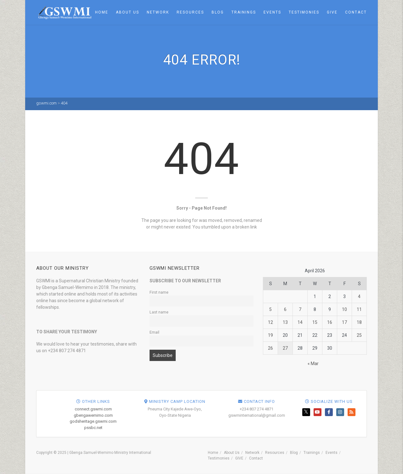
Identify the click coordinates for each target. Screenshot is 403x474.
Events (272, 12)
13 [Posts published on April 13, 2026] (285, 322)
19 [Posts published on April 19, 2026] (270, 335)
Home (101, 12)
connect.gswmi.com (212, 409)
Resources (190, 12)
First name (159, 292)
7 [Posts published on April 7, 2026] (300, 309)
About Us (127, 12)
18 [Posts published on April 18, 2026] (359, 322)
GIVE (332, 12)
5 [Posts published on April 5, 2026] (270, 309)
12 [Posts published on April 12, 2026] (270, 322)
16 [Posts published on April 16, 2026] (329, 322)
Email (154, 332)
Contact (356, 12)
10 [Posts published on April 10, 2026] (344, 309)
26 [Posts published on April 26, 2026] (270, 348)
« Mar (313, 363)
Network (158, 12)
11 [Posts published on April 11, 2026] (359, 309)
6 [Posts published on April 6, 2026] (285, 309)
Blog (218, 12)
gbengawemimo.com (212, 415)
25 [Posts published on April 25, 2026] (359, 335)
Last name (159, 312)
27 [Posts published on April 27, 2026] (285, 348)
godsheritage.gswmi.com (212, 421)
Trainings (243, 12)
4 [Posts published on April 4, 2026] (359, 296)
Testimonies (304, 12)
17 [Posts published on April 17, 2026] (344, 322)
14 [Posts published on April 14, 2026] (300, 322)
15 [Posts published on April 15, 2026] (314, 322)
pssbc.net (213, 427)
